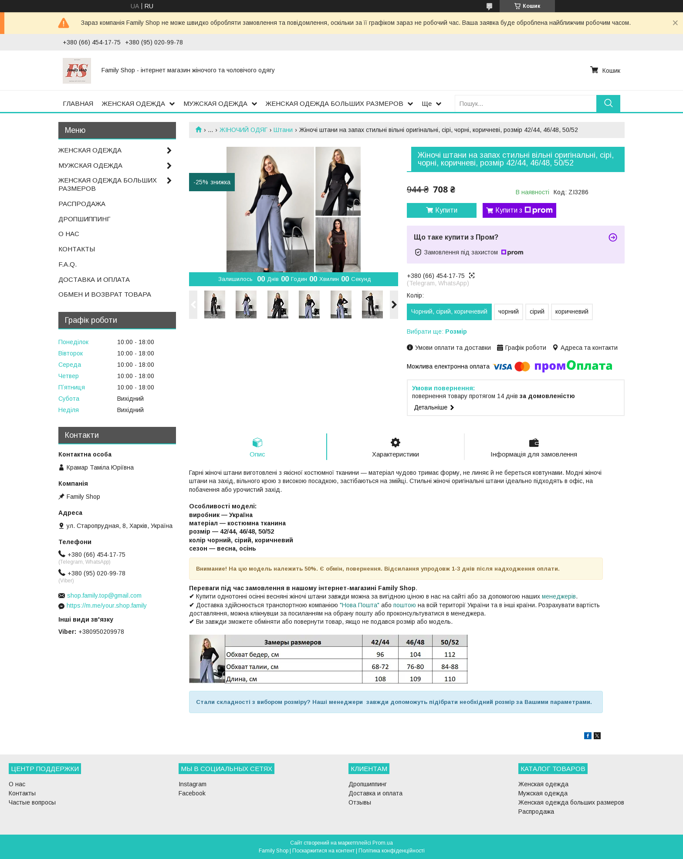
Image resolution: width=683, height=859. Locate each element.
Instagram (192, 784)
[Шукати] (608, 103)
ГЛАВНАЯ (78, 103)
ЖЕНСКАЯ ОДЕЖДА (133, 103)
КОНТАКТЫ (76, 249)
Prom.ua (382, 843)
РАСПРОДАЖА (81, 203)
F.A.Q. (67, 264)
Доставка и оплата (375, 793)
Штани (283, 129)
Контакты (22, 793)
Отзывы (359, 802)
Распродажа (536, 811)
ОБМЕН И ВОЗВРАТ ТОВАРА (104, 294)
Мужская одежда (543, 793)
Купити (446, 210)
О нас (17, 784)
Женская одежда (543, 784)
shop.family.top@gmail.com (104, 595)
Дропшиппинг (367, 784)
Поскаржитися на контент (323, 851)
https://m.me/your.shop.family (107, 605)
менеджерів (559, 596)
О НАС (68, 233)
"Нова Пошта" (359, 605)
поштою (404, 605)
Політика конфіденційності (391, 851)
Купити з (524, 210)
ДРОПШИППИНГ (84, 219)
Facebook (192, 793)
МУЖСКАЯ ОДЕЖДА (215, 103)
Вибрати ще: (437, 331)
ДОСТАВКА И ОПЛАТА (94, 279)
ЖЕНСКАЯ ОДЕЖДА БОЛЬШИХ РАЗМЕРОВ (334, 103)
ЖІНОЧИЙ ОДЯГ (243, 129)
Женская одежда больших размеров (571, 802)
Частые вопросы (32, 802)
